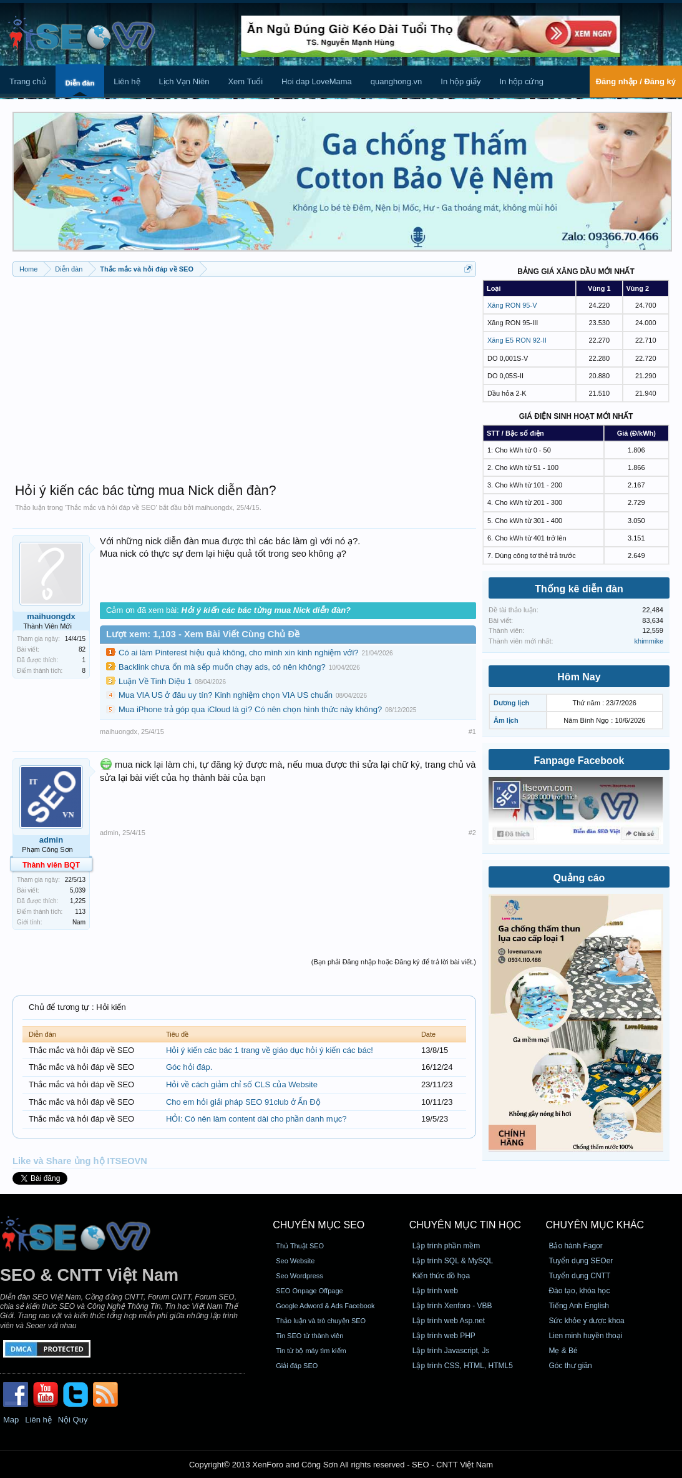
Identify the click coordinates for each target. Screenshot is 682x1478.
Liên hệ (127, 81)
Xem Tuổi (245, 81)
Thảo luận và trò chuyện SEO (321, 1320)
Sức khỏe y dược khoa (586, 1320)
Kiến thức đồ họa (441, 1275)
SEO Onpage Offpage (309, 1290)
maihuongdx (214, 507)
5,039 (77, 890)
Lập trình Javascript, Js (451, 1350)
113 (80, 911)
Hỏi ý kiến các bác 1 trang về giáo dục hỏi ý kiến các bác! (269, 1050)
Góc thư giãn (570, 1365)
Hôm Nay (578, 677)
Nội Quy (73, 1419)
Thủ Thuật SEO (300, 1246)
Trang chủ (27, 81)
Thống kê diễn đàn (579, 589)
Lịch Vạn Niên (184, 81)
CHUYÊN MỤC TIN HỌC (465, 1225)
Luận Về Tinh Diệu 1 (155, 681)
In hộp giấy (460, 81)
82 (82, 649)
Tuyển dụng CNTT (579, 1275)
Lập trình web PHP (443, 1335)
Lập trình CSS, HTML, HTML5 (462, 1365)
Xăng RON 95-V (512, 305)
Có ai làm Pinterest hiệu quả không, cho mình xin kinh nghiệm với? (239, 652)
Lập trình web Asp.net (448, 1320)
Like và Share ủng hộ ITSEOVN (79, 1161)
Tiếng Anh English (578, 1305)
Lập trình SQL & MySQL (452, 1260)
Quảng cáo (579, 878)
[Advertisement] (244, 373)
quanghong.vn (396, 81)
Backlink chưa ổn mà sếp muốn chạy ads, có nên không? (222, 667)
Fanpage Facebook (579, 760)
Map (11, 1419)
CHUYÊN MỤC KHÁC (594, 1225)
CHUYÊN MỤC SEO (318, 1225)
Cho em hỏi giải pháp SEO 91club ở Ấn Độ (243, 1102)
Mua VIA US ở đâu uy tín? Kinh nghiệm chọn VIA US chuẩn (226, 695)
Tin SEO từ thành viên (309, 1335)
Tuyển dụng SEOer (580, 1260)
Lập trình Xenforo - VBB (452, 1305)
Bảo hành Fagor (575, 1245)
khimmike (649, 641)
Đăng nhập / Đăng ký (636, 81)
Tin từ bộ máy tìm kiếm (311, 1350)
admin (51, 839)
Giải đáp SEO (297, 1365)
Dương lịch (511, 703)
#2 (472, 832)
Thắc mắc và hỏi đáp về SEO (111, 507)
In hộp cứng (521, 81)
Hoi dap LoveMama (316, 81)
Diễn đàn (80, 83)
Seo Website (295, 1261)
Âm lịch (506, 720)
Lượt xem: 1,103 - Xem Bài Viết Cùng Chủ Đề (203, 634)
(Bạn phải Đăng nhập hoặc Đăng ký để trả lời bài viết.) (393, 962)
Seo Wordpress (299, 1276)
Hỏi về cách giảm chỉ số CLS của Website (242, 1084)
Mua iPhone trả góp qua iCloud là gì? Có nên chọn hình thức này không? (250, 709)
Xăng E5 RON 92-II (517, 340)
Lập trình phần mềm (446, 1245)
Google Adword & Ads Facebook (325, 1305)
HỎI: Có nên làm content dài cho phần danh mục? (256, 1118)
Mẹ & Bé (562, 1350)
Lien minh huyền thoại (585, 1335)
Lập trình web (435, 1290)
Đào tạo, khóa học (579, 1290)
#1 (472, 731)
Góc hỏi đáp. (189, 1067)
